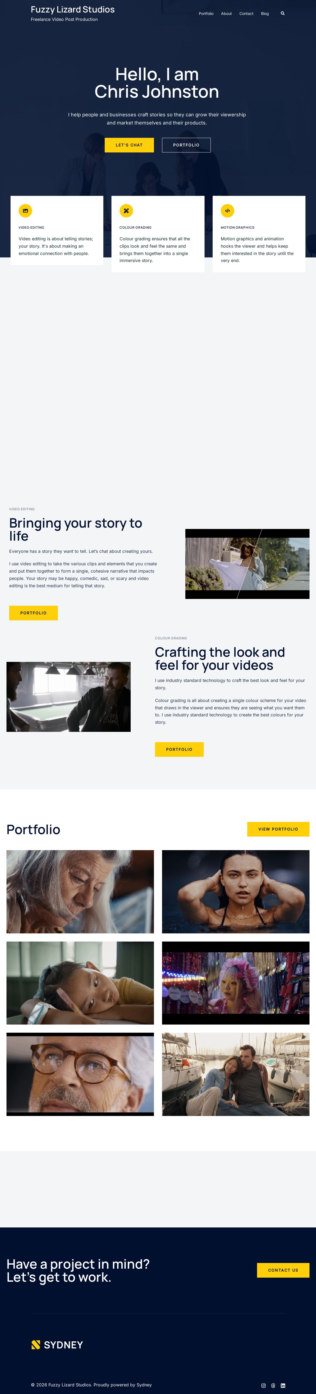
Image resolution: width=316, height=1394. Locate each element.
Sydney (144, 1384)
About (226, 13)
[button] (283, 13)
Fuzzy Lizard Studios (73, 9)
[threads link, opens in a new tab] (273, 1384)
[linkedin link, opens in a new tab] (283, 1384)
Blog (265, 13)
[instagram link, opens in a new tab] (263, 1384)
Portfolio (206, 13)
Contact (246, 13)
